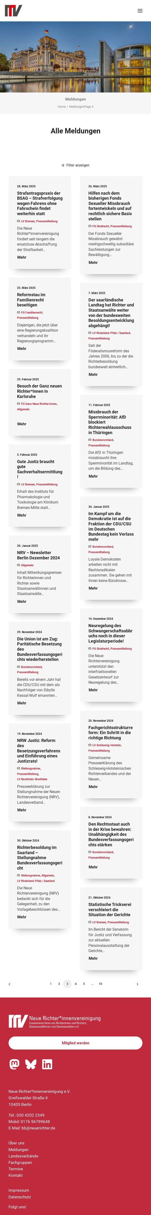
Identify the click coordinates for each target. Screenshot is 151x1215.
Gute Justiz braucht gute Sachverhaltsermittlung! (39, 469)
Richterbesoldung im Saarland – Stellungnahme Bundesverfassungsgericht (39, 857)
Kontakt (16, 1175)
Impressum (19, 1190)
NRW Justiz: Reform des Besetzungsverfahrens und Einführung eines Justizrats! (38, 750)
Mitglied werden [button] (75, 1043)
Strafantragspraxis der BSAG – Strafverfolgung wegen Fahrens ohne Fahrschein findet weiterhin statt (40, 203)
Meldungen (18, 1149)
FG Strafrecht (100, 226)
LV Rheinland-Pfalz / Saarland (111, 333)
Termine (16, 1169)
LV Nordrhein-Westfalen (32, 779)
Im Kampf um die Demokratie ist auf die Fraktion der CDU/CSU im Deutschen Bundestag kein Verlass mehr (111, 526)
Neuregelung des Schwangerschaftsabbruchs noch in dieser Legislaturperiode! (110, 633)
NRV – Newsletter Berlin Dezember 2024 (38, 555)
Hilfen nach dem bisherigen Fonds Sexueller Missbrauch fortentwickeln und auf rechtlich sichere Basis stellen (110, 206)
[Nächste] (136, 986)
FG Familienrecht (31, 312)
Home (62, 106)
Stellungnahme (30, 768)
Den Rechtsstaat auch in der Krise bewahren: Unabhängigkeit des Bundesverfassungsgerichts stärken (111, 834)
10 (100, 984)
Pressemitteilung (47, 221)
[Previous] (15, 986)
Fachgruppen (20, 1162)
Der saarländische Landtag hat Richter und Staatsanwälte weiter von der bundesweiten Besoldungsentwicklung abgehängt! (111, 312)
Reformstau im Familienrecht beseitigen (31, 299)
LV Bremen (28, 221)
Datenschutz (20, 1197)
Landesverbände (23, 1156)
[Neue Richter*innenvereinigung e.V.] (46, 11)
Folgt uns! (17, 1207)
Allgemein (23, 409)
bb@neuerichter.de (38, 1128)
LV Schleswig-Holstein (106, 745)
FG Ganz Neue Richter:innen (39, 404)
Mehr (21, 257)
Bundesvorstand (102, 440)
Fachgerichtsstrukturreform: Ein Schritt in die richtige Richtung (110, 732)
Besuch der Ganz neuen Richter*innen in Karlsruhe (39, 391)
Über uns (16, 1143)
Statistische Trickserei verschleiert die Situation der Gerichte (109, 909)
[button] (140, 10)
